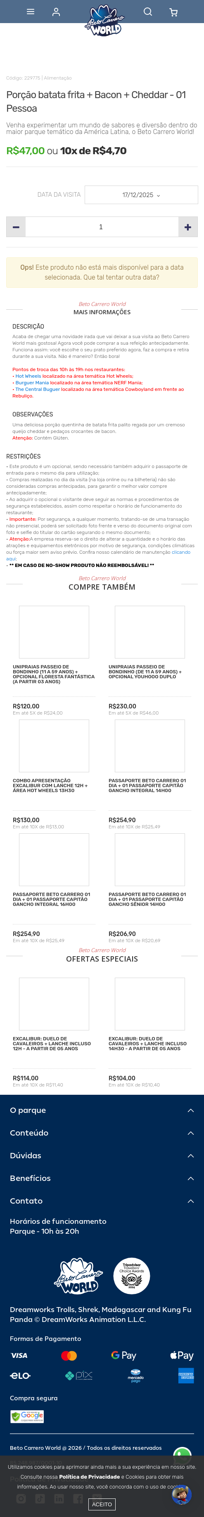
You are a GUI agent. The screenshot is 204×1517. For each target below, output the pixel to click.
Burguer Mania (32, 383)
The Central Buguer (37, 389)
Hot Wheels (28, 376)
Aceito (102, 1504)
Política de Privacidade (89, 1477)
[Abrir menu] (30, 11)
